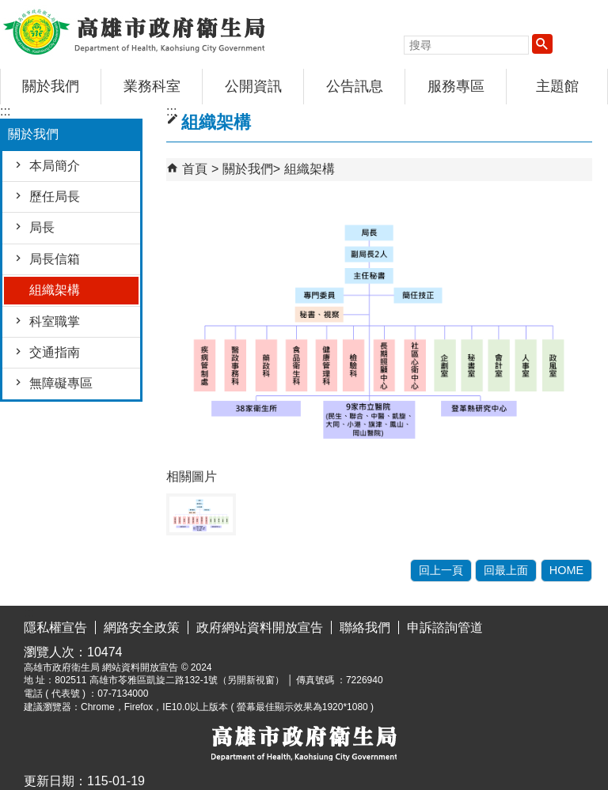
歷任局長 (54, 196)
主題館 (557, 86)
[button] (542, 43)
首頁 (194, 169)
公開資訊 (253, 86)
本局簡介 (54, 165)
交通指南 (54, 352)
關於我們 (50, 86)
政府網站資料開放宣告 (259, 627)
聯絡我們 (365, 627)
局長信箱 (54, 259)
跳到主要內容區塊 (8, 12)
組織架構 (54, 290)
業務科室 (152, 86)
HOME (566, 570)
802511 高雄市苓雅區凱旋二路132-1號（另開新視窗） (169, 680)
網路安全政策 (142, 627)
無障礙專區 (61, 383)
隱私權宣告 (55, 627)
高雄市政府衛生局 (134, 30)
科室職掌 (54, 321)
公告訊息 (354, 86)
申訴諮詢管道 (445, 627)
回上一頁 (441, 570)
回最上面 (506, 570)
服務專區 (456, 86)
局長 (42, 227)
